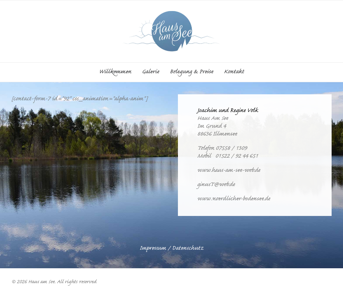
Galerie (150, 72)
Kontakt (234, 72)
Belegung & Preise (191, 72)
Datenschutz (188, 249)
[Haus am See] (171, 31)
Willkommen (115, 72)
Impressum (152, 249)
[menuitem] (117, 72)
